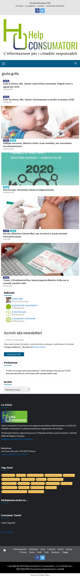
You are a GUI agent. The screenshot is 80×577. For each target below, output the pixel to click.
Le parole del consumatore (25, 305)
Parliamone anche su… (14, 500)
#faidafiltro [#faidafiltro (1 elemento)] (24, 487)
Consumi (51, 549)
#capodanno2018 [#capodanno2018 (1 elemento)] (10, 487)
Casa (42, 549)
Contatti (40, 6)
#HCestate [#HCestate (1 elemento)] (51, 487)
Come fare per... (19, 311)
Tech (46, 552)
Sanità (6, 81)
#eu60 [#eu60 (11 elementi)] (21, 475)
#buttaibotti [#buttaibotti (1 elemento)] (67, 483)
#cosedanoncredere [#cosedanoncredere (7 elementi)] (35, 475)
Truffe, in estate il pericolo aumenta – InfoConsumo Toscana (33, 370)
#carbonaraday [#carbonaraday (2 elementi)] (28, 479)
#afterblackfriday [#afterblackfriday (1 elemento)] (9, 483)
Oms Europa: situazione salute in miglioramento (28, 189)
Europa (69, 549)
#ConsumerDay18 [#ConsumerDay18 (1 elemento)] (36, 491)
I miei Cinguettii (8, 522)
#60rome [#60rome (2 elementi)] (41, 479)
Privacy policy (7, 532)
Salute (13, 140)
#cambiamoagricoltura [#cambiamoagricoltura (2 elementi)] (11, 479)
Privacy (23, 552)
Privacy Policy (39, 347)
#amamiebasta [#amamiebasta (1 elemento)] (53, 483)
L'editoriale (17, 298)
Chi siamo (19, 6)
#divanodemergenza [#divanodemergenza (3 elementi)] (53, 475)
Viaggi (65, 552)
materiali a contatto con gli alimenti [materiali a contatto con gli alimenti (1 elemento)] (15, 491)
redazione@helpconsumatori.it (15, 454)
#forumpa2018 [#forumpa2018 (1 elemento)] (37, 487)
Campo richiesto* (12, 347)
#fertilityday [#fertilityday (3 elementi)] (69, 475)
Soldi (39, 552)
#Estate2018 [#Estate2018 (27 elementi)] (9, 475)
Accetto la (27, 347)
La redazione (30, 6)
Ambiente (33, 549)
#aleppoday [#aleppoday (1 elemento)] (23, 483)
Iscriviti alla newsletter (55, 6)
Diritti (60, 549)
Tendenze (55, 552)
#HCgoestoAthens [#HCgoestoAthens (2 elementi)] (55, 479)
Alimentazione (20, 549)
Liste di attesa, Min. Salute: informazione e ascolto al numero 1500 (38, 99)
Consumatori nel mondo (23, 318)
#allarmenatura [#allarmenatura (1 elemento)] (38, 483)
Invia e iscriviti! (14, 354)
